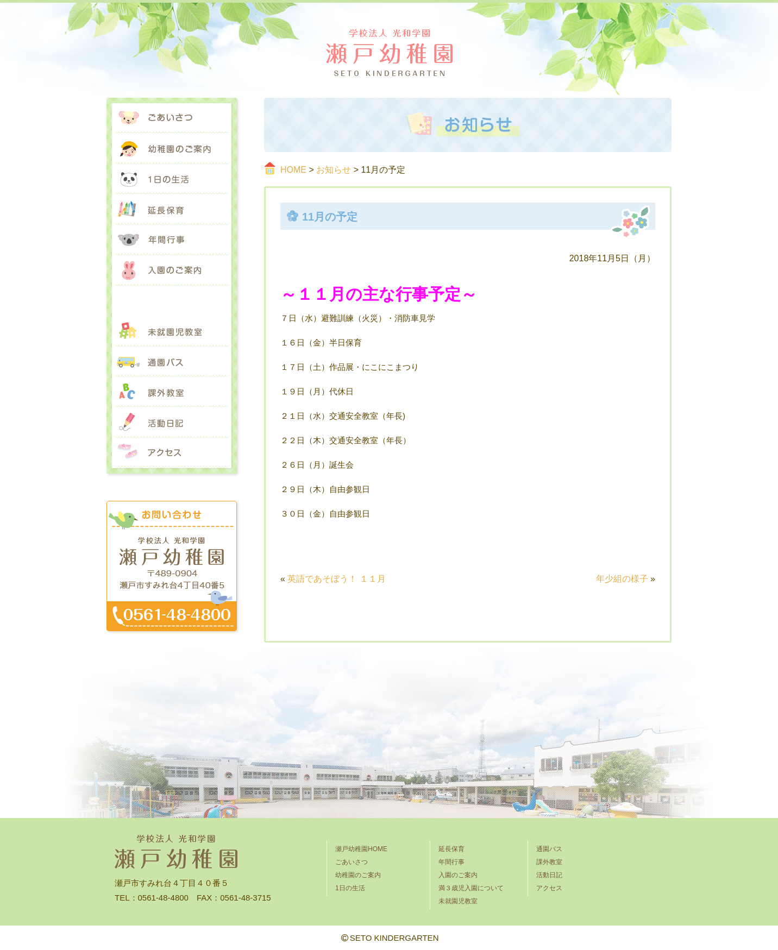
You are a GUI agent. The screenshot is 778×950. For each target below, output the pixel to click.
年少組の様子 (622, 578)
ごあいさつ (171, 118)
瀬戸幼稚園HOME (361, 849)
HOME (293, 169)
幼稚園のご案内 (171, 149)
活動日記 (171, 422)
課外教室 (171, 392)
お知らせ (333, 169)
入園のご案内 (171, 270)
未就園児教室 (171, 331)
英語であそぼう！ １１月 (336, 578)
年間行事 (171, 240)
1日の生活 (171, 179)
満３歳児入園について (171, 301)
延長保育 (171, 209)
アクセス (171, 453)
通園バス (171, 362)
